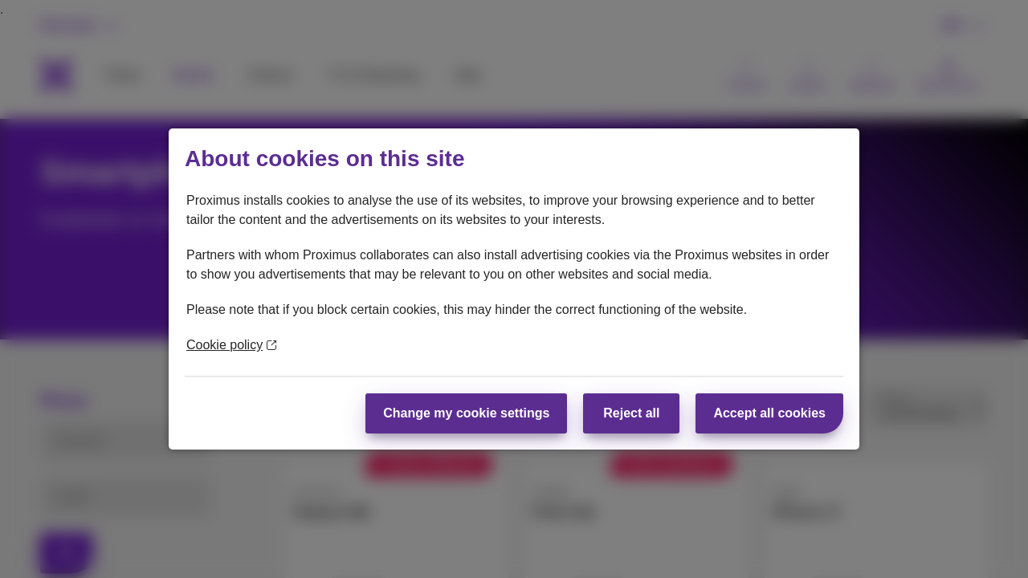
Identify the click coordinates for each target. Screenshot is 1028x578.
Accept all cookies (769, 413)
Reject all (631, 413)
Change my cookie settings (466, 413)
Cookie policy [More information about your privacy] (231, 345)
